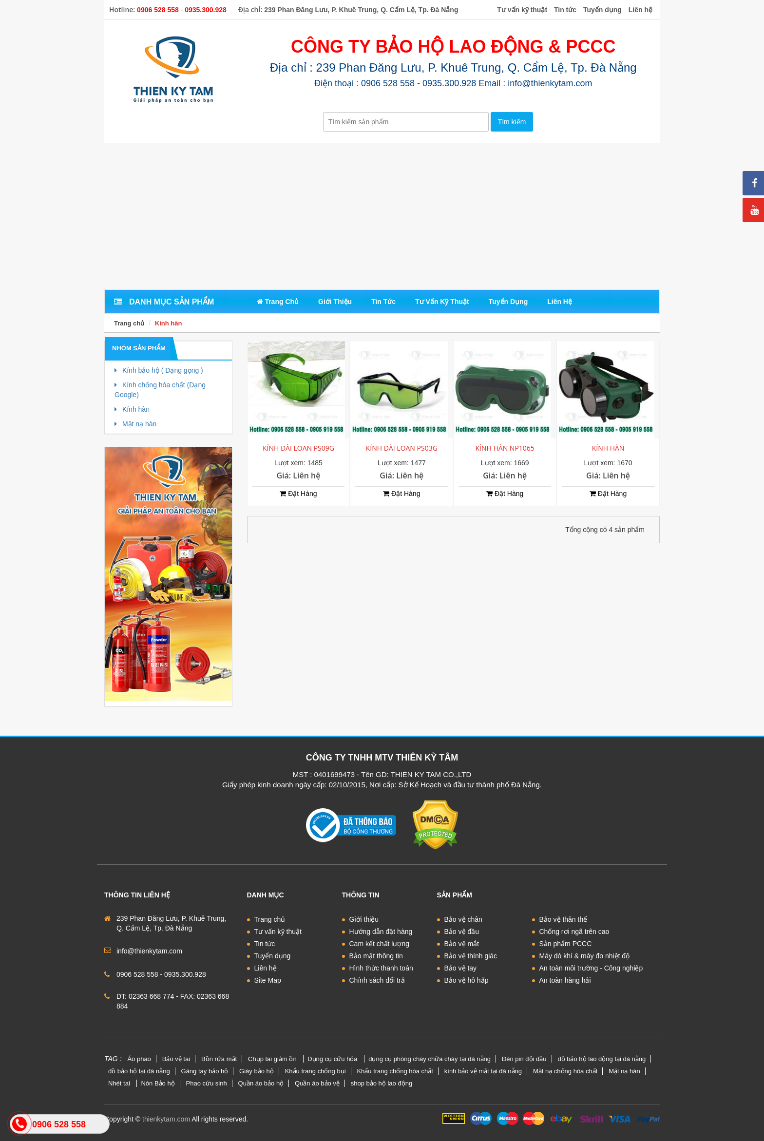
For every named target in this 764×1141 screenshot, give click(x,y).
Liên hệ (265, 968)
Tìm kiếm (512, 122)
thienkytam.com (166, 1119)
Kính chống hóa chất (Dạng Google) (160, 390)
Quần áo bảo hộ (261, 1083)
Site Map (267, 980)
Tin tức (264, 944)
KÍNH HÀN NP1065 (505, 448)
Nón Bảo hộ (157, 1083)
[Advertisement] (382, 216)
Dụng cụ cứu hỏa (333, 1059)
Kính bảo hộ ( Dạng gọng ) (159, 370)
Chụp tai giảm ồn (273, 1059)
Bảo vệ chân (463, 919)
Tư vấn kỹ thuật (278, 931)
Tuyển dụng (272, 956)
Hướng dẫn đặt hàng (381, 931)
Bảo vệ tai (176, 1059)
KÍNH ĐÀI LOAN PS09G (298, 448)
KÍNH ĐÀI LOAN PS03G (402, 448)
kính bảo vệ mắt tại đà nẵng (483, 1071)
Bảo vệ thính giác (470, 956)
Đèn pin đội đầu (524, 1059)
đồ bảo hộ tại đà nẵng (139, 1071)
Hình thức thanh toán (381, 968)
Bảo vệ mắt (461, 944)
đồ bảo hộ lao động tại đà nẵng (601, 1059)
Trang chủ (129, 323)
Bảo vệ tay (460, 968)
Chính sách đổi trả (377, 980)
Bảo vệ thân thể (563, 919)
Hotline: (122, 9)
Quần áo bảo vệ (317, 1083)
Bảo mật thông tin (376, 956)
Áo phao (139, 1059)
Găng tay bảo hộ (205, 1071)
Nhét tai (120, 1083)
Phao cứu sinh (206, 1083)
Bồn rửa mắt (219, 1059)
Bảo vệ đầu (461, 931)
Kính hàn (168, 323)
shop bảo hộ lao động (381, 1083)
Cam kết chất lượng (379, 944)
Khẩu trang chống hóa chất (395, 1071)
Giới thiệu (364, 919)
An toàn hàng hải (565, 980)
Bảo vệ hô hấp (466, 980)
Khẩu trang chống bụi (315, 1071)
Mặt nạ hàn (135, 424)
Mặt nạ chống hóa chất (565, 1071)
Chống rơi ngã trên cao (574, 931)
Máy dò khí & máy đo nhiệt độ (584, 956)
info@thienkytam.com (149, 951)
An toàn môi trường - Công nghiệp (591, 968)
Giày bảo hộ (256, 1071)
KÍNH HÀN (608, 448)
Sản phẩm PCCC (565, 944)
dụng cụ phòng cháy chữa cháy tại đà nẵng (429, 1059)
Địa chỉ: (250, 9)
